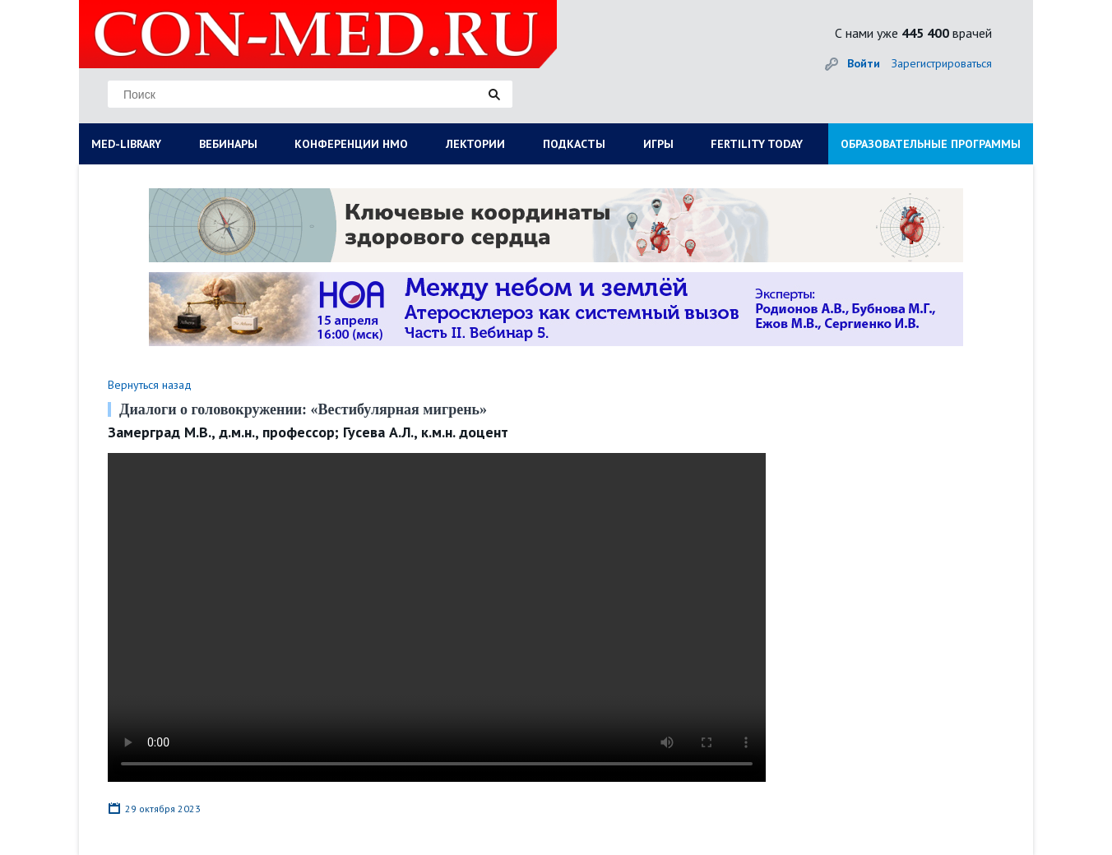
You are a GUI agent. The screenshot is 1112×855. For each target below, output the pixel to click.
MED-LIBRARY (126, 143)
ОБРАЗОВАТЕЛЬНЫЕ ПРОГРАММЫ (931, 143)
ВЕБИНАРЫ (228, 143)
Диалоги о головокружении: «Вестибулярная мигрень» (303, 409)
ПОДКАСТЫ (574, 143)
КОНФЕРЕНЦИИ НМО (351, 143)
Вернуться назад (150, 384)
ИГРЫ (658, 143)
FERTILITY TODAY (757, 143)
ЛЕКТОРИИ (475, 143)
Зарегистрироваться (942, 63)
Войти (863, 63)
